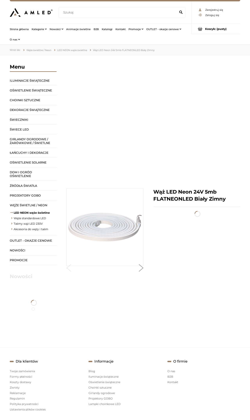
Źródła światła (23, 186)
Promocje (19, 260)
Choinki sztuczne (25, 100)
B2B (170, 376)
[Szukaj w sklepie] (118, 12)
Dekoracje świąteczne (30, 110)
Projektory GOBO (25, 195)
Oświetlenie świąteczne (31, 90)
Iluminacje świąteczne (30, 80)
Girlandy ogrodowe (101, 393)
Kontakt (172, 382)
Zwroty (15, 387)
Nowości (17, 250)
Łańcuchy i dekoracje (29, 153)
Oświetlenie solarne (28, 162)
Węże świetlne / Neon (28, 205)
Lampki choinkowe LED (104, 404)
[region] (153, 122)
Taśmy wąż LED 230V (28, 223)
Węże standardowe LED (30, 218)
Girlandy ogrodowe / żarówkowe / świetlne (30, 141)
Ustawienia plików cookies (28, 409)
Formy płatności (21, 376)
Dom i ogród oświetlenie (21, 174)
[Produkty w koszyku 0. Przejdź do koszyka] (216, 29)
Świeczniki (19, 120)
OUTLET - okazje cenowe (31, 240)
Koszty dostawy (20, 382)
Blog (91, 371)
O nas (171, 371)
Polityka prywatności (24, 404)
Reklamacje (18, 393)
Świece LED (19, 129)
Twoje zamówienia (22, 371)
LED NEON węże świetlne (32, 212)
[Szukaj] (180, 12)
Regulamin (17, 398)
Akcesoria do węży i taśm (31, 229)
